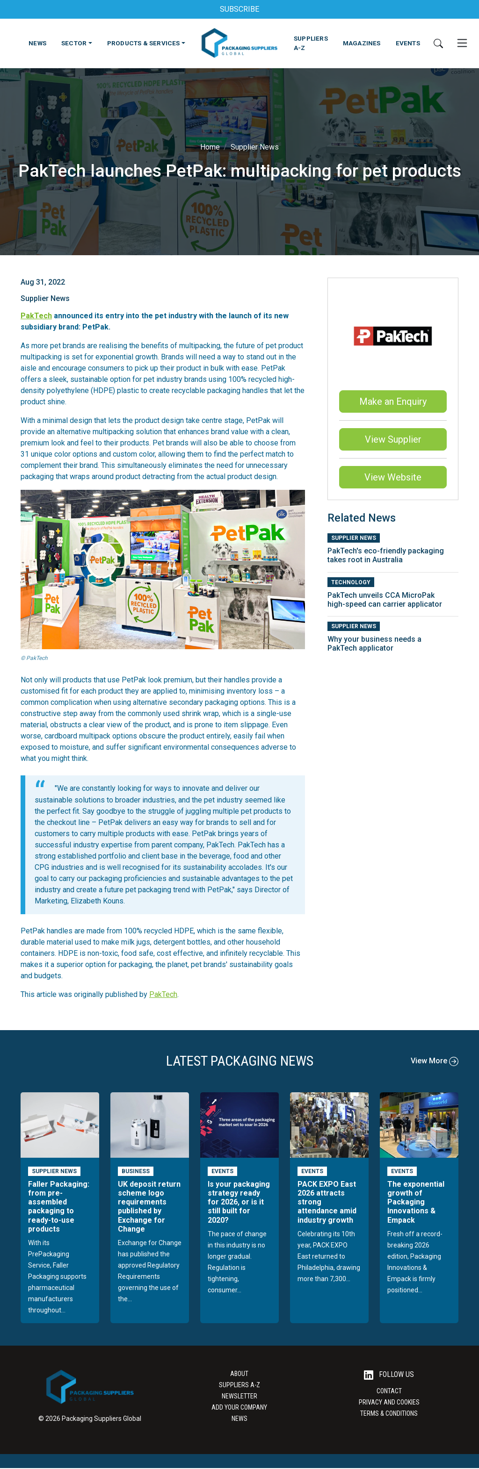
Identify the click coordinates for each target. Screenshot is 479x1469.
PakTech (36, 315)
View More (434, 1060)
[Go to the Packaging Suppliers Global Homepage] (239, 43)
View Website (392, 477)
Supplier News (255, 147)
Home (210, 147)
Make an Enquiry (393, 401)
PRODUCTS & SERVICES (143, 43)
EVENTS (408, 43)
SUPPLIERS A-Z (311, 43)
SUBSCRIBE (239, 9)
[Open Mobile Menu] (462, 43)
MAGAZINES (362, 43)
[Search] (438, 43)
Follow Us (389, 1375)
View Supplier (393, 439)
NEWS (37, 43)
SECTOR (74, 43)
